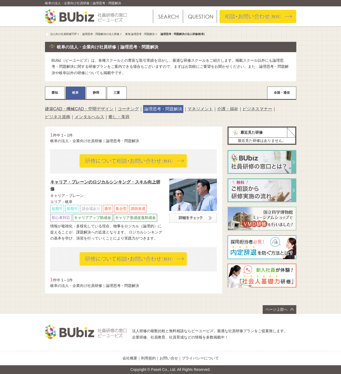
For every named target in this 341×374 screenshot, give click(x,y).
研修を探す (168, 16)
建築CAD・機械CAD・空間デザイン (79, 109)
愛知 (55, 92)
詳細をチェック (193, 218)
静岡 (96, 92)
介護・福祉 (227, 109)
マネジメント (200, 109)
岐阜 (75, 92)
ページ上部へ (279, 309)
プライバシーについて (200, 358)
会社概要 (129, 358)
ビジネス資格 (57, 117)
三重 (116, 92)
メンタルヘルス (89, 117)
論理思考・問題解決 (163, 109)
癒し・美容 (119, 117)
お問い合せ (169, 358)
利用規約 (148, 358)
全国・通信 (282, 92)
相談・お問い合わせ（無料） (258, 16)
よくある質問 (199, 16)
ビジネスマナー (257, 109)
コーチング (128, 109)
